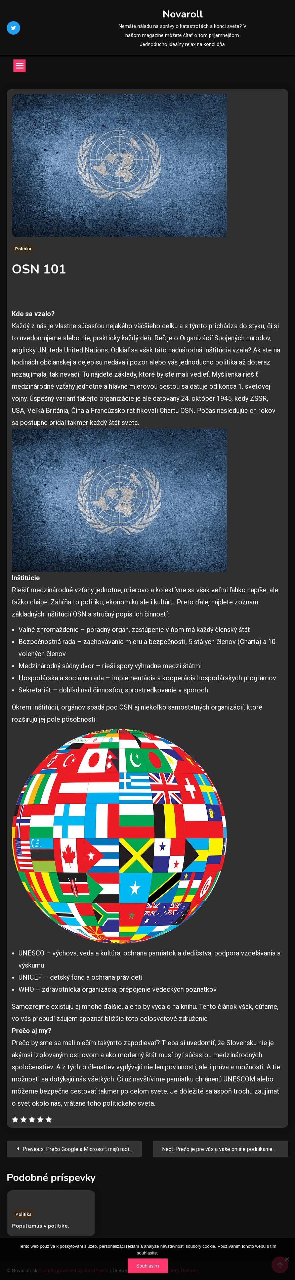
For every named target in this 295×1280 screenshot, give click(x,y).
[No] (286, 1259)
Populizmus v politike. (40, 1226)
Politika (23, 248)
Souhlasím (147, 1266)
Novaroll (183, 14)
